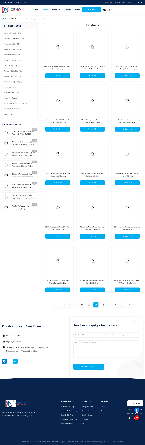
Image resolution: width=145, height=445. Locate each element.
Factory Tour (86, 411)
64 (116, 305)
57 (69, 305)
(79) (14, 109)
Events (77, 10)
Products (45, 10)
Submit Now (89, 366)
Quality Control (87, 415)
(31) (13, 60)
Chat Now (91, 9)
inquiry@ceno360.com (15, 341)
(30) (12, 55)
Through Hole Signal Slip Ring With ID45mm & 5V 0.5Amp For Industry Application (23, 197)
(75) (13, 71)
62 (103, 305)
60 (89, 305)
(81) (12, 44)
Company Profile (87, 407)
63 (109, 305)
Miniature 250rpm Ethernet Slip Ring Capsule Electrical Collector (23, 164)
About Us (56, 10)
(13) (11, 98)
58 (75, 305)
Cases (103, 407)
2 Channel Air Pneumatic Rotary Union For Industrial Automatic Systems (22, 175)
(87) (14, 49)
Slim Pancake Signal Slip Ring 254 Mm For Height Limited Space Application (23, 154)
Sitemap (85, 419)
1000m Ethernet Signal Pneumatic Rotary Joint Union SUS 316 (23, 132)
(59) (15, 103)
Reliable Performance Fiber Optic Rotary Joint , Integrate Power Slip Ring (23, 207)
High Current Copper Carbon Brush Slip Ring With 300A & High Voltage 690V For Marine (23, 186)
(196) (14, 38)
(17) (10, 87)
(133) (12, 76)
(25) (8, 114)
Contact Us (67, 10)
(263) (12, 33)
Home (36, 10)
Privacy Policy (26, 442)
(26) (12, 65)
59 (82, 305)
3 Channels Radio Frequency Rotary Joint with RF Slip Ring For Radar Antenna (24, 143)
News (103, 411)
